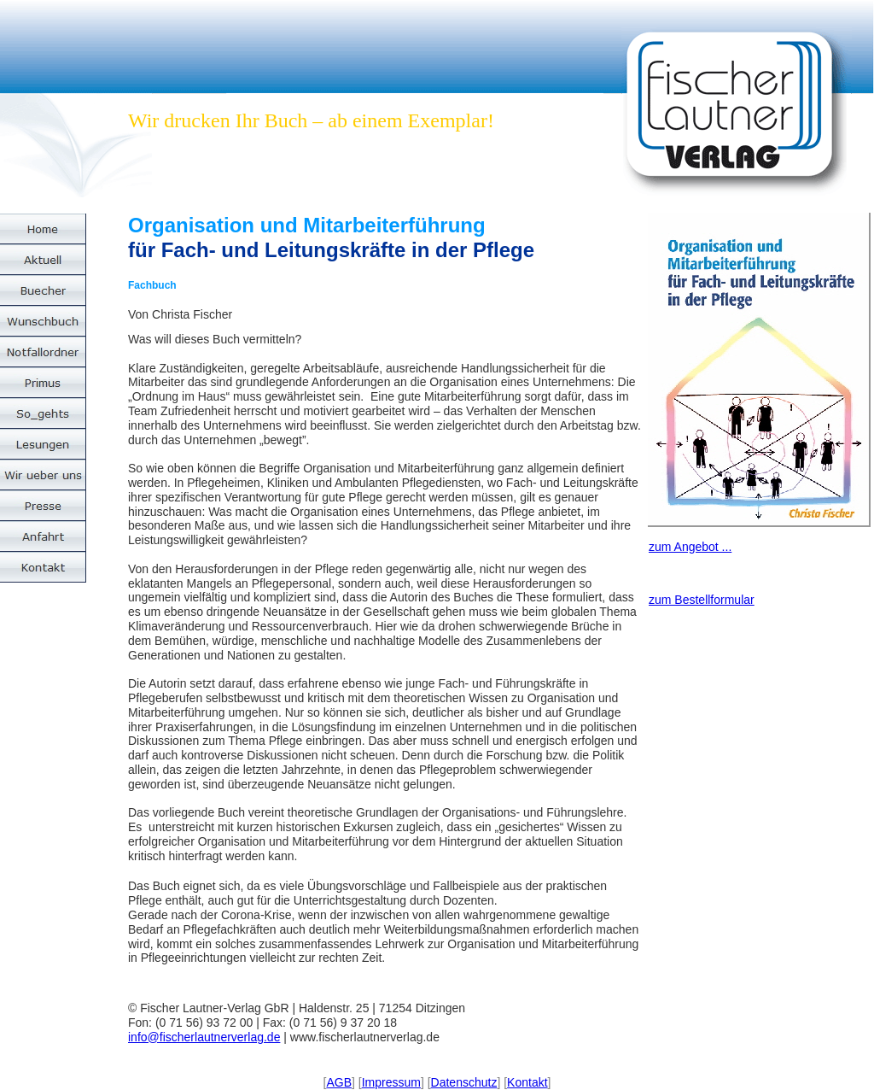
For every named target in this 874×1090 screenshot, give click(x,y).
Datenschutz (464, 1082)
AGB (339, 1082)
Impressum (391, 1082)
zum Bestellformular (702, 600)
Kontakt (527, 1082)
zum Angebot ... (690, 547)
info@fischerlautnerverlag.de (204, 1037)
